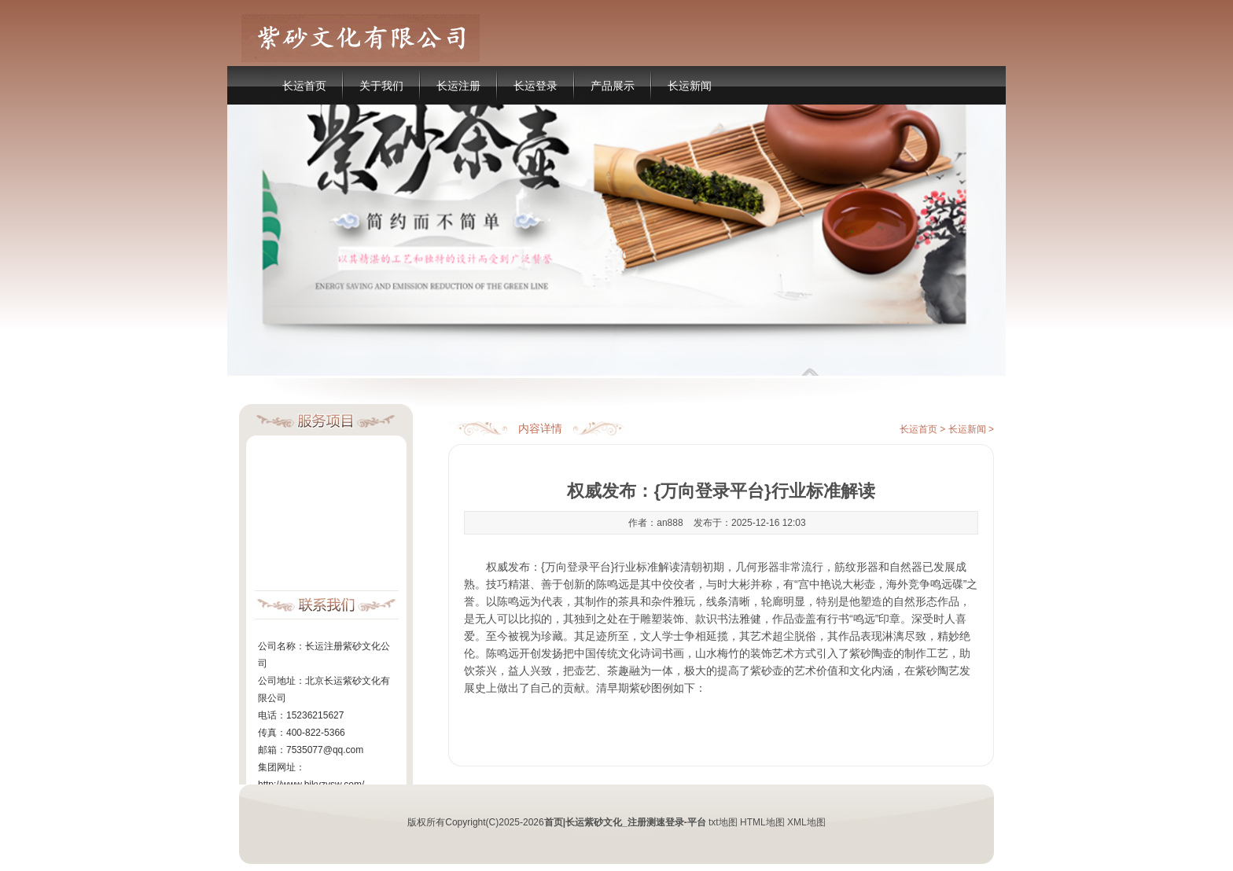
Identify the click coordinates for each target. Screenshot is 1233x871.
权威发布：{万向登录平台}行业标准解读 (583, 566)
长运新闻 (690, 85)
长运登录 (535, 85)
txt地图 (723, 822)
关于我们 (381, 85)
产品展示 (613, 85)
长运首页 (304, 85)
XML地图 (806, 822)
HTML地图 (762, 822)
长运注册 (458, 85)
